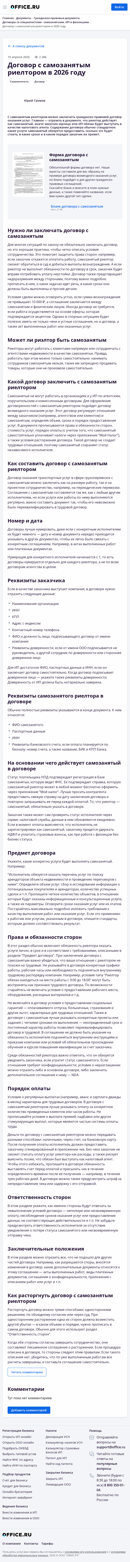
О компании (11, 1543)
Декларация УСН (58, 1437)
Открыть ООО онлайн (18, 1442)
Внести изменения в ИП (19, 1512)
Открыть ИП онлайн (16, 1437)
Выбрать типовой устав (19, 1454)
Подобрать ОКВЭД (15, 1448)
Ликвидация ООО (58, 1484)
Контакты (31, 1543)
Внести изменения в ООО (20, 1518)
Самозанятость (19, 81)
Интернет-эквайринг (17, 1497)
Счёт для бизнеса (14, 1480)
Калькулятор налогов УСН (64, 1442)
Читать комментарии (27, 1372)
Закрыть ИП (54, 1479)
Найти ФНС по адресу (17, 1460)
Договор (39, 81)
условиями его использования (85, 1552)
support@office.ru (111, 1447)
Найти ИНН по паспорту (19, 1465)
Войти (119, 7)
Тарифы (47, 1543)
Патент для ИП (56, 1458)
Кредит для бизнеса (16, 1486)
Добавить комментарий (29, 1410)
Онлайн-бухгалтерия (17, 1492)
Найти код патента (59, 1464)
